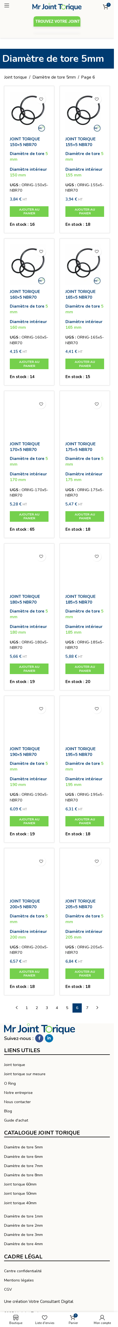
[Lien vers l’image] (39, 1028)
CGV (8, 1289)
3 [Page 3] (47, 1007)
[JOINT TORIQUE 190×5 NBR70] (29, 721)
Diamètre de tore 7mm (23, 1165)
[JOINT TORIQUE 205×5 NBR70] (84, 874)
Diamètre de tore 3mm (23, 1234)
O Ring (10, 1083)
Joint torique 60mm (20, 1184)
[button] (29, 211)
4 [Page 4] (57, 1007)
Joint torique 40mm (20, 1203)
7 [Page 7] (87, 1007)
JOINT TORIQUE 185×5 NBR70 (80, 599)
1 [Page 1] (27, 1007)
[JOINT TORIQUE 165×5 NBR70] (84, 264)
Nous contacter (17, 1101)
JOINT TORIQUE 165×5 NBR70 (80, 294)
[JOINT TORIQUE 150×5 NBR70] (29, 112)
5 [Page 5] (67, 1007)
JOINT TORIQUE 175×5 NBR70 (80, 446)
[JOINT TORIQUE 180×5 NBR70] (29, 569)
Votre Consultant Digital (51, 1301)
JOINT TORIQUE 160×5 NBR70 (25, 294)
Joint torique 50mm (20, 1193)
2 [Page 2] (37, 1007)
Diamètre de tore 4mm (23, 1244)
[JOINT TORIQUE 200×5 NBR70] (29, 874)
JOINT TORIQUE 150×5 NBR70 (25, 141)
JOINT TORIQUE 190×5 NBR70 (25, 751)
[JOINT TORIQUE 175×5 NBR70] (84, 417)
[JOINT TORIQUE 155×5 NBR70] (84, 112)
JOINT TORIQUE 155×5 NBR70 (80, 141)
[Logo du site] (56, 6)
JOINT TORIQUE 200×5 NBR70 (25, 904)
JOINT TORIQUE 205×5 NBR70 (80, 904)
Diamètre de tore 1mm (23, 1216)
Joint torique (15, 77)
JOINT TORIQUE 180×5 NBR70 (25, 599)
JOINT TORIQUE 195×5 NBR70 (80, 751)
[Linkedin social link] (49, 1038)
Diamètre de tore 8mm (23, 1175)
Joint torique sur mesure (25, 1074)
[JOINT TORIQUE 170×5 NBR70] (29, 417)
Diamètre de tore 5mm (54, 77)
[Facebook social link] (39, 1038)
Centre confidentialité (23, 1271)
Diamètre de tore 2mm (23, 1225)
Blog (8, 1111)
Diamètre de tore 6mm (23, 1156)
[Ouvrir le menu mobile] (15, 5)
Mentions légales (19, 1280)
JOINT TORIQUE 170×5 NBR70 (25, 446)
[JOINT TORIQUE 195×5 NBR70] (84, 721)
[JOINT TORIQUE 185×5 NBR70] (84, 569)
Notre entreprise (18, 1092)
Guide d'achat (16, 1120)
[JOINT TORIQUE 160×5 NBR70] (29, 264)
